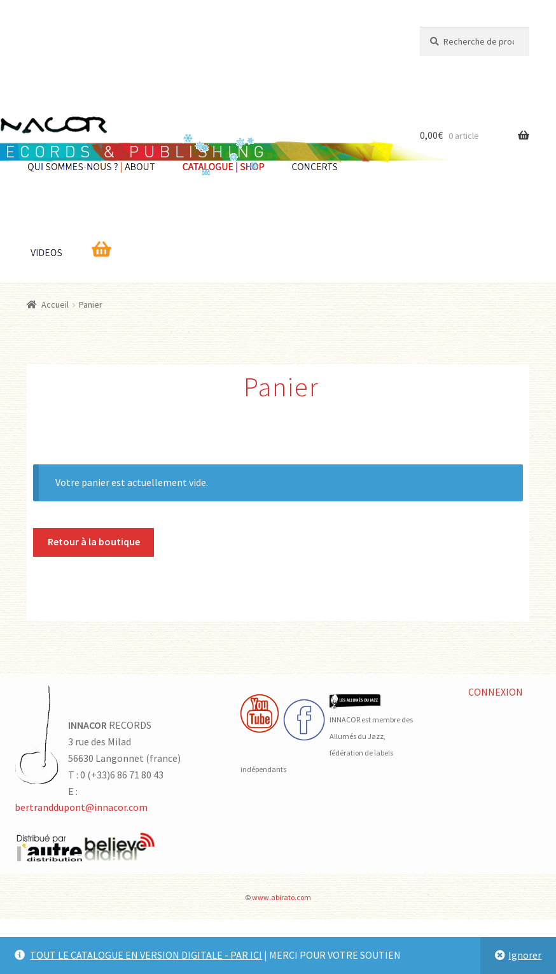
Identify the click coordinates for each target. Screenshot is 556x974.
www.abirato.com (281, 897)
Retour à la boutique (94, 541)
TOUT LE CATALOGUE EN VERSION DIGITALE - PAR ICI (146, 955)
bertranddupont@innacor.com (81, 807)
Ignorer (524, 955)
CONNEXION (495, 691)
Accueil (55, 304)
